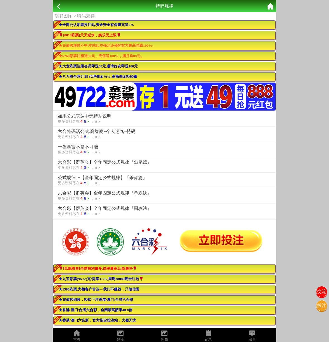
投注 (321, 305)
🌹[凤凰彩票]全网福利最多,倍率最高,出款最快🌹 (98, 268)
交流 (321, 291)
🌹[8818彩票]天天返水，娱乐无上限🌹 (90, 35)
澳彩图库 (63, 15)
